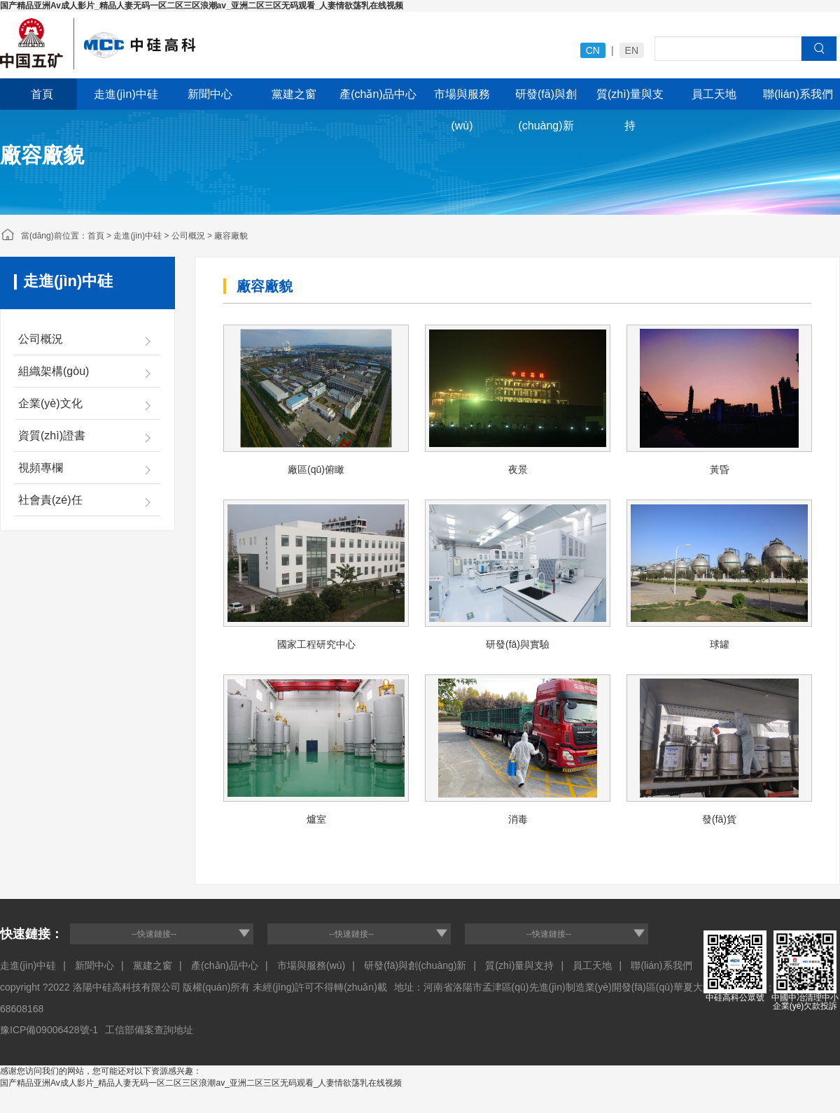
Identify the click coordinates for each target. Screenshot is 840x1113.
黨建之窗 (294, 94)
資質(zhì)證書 (51, 435)
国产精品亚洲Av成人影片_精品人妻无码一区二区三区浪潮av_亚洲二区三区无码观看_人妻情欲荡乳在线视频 (201, 5)
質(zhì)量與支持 (630, 99)
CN (593, 50)
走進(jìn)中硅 (126, 94)
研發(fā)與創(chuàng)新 (546, 99)
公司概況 (188, 236)
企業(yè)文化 (50, 403)
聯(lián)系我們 (798, 94)
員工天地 (714, 94)
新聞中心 (210, 94)
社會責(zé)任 (50, 500)
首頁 (42, 94)
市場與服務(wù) (462, 99)
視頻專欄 (40, 468)
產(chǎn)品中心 (378, 94)
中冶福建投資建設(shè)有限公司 (210, 45)
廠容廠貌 (231, 236)
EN (631, 50)
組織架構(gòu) (53, 371)
